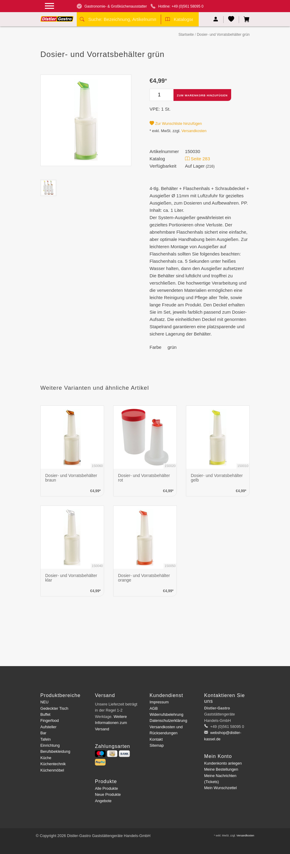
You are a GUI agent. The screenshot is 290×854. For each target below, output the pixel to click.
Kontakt (156, 739)
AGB (154, 708)
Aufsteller (48, 727)
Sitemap (157, 745)
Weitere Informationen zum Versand (111, 722)
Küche (45, 758)
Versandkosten (194, 131)
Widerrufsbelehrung (166, 714)
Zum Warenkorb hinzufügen (202, 95)
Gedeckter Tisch (54, 708)
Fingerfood (49, 720)
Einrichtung (50, 745)
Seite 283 (197, 158)
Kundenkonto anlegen (223, 763)
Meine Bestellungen (221, 769)
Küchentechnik (53, 764)
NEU (44, 702)
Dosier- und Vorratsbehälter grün (223, 34)
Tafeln (45, 739)
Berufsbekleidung (55, 751)
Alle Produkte (106, 788)
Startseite (186, 34)
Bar (43, 733)
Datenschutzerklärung (168, 720)
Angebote (103, 801)
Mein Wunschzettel (220, 788)
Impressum (159, 702)
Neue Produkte (108, 794)
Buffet (45, 714)
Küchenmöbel (52, 770)
